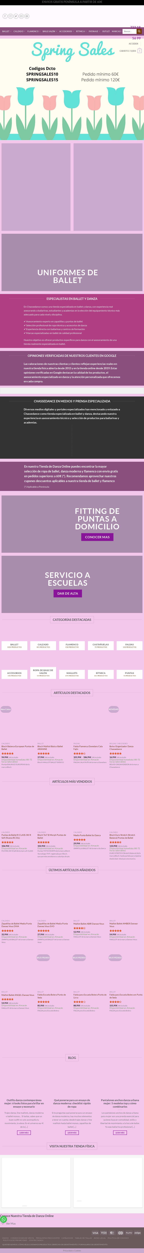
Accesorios (66, 31)
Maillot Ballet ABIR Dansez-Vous (89, 923)
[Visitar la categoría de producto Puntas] (129, 670)
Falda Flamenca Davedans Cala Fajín (88, 747)
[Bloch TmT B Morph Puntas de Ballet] (54, 810)
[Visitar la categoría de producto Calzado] (43, 641)
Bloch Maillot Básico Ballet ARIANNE (50, 747)
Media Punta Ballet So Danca (87, 835)
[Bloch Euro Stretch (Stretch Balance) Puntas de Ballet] (126, 810)
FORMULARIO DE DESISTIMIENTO (93, 1244)
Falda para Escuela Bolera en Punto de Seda (126, 996)
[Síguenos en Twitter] (15, 16)
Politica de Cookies (118, 1238)
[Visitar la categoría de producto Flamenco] (72, 641)
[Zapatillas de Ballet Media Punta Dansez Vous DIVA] (18, 898)
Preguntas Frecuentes (48, 1238)
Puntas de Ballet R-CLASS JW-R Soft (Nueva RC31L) (16, 836)
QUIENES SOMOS (9, 1244)
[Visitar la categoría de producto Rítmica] (101, 670)
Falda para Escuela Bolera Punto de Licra (90, 996)
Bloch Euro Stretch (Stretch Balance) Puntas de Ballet (122, 836)
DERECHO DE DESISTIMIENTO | (65, 1244)
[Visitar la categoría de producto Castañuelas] (101, 641)
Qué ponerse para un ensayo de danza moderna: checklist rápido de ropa (72, 1103)
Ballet (6, 31)
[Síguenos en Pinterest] (26, 16)
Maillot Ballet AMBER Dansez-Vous (124, 925)
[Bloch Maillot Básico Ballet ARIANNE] (54, 721)
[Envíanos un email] (21, 16)
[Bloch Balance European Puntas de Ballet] (18, 721)
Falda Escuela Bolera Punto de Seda (52, 996)
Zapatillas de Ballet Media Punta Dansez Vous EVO (53, 925)
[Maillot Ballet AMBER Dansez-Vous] (126, 898)
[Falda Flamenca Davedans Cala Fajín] (90, 721)
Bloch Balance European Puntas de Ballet (18, 747)
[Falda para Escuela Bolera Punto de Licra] (90, 969)
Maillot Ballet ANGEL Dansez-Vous (18, 995)
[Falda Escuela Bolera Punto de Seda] (54, 969)
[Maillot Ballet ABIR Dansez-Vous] (90, 898)
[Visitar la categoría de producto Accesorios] (14, 670)
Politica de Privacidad (15, 1240)
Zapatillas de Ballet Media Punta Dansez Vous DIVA (17, 925)
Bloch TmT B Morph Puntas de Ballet (52, 836)
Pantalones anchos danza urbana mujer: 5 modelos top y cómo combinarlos (120, 1103)
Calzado (19, 31)
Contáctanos (36, 1240)
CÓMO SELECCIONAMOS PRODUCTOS (34, 1244)
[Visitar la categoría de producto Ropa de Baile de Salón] (43, 670)
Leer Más (24, 1133)
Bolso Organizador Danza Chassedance (121, 747)
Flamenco (34, 31)
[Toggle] (3, 1224)
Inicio (5, 1238)
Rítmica (81, 31)
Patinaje (94, 31)
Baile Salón (50, 31)
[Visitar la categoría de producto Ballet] (14, 641)
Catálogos (67, 1238)
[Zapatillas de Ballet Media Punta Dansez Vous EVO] (54, 898)
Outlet (106, 31)
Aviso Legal (100, 1238)
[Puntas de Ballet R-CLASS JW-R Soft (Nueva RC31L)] (18, 810)
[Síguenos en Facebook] (5, 16)
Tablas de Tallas (83, 1238)
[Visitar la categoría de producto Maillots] (72, 670)
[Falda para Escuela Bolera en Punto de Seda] (126, 969)
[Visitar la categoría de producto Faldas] (129, 641)
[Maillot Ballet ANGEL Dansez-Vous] (18, 969)
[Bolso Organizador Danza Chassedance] (126, 721)
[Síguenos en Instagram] (10, 16)
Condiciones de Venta (22, 1238)
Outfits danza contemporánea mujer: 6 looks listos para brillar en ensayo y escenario (24, 1103)
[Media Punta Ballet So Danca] (90, 810)
